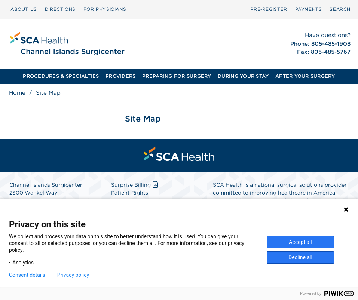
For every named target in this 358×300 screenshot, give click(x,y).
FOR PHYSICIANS (104, 9)
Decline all (300, 257)
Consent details (27, 275)
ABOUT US (23, 9)
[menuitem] (23, 9)
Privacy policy (73, 275)
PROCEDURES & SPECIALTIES (61, 76)
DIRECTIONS (60, 9)
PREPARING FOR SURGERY (176, 76)
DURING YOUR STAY (243, 76)
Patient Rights (129, 193)
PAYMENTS (308, 9)
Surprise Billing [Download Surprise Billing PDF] (135, 185)
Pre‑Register (268, 9)
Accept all (300, 242)
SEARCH (340, 9)
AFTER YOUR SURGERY (305, 76)
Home (17, 92)
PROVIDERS (120, 76)
